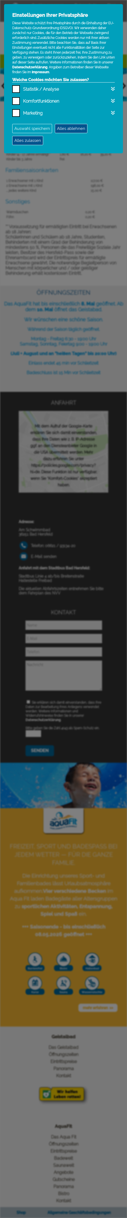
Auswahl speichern (32, 128)
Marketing (33, 113)
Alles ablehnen (71, 128)
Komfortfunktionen (41, 101)
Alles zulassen (27, 140)
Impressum (40, 72)
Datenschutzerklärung (29, 67)
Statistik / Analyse (41, 89)
